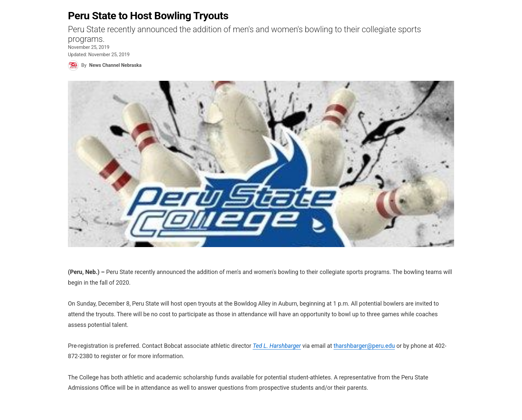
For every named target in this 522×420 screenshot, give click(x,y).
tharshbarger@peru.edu (364, 346)
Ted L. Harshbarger (277, 346)
